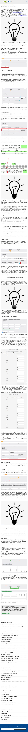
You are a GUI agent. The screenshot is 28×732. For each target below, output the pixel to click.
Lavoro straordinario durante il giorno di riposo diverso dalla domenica (11, 671)
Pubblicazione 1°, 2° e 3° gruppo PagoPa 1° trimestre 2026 (9, 635)
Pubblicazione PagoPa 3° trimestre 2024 (6, 709)
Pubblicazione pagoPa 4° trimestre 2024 (6, 698)
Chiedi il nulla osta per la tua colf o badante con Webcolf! (9, 702)
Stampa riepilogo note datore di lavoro (6, 639)
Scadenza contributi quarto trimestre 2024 (7, 700)
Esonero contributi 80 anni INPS (5, 717)
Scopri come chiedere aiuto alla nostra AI (7, 633)
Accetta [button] (7, 729)
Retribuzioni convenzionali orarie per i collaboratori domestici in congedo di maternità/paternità (11, 631)
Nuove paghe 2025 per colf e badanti (6, 692)
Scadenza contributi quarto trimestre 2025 (7, 652)
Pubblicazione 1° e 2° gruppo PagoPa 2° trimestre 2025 (9, 673)
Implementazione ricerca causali (5, 679)
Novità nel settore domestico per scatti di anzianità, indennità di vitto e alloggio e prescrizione (12, 626)
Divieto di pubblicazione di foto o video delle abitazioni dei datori (10, 683)
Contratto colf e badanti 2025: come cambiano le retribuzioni (9, 658)
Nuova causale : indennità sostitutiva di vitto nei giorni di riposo (10, 656)
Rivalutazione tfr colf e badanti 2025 (6, 694)
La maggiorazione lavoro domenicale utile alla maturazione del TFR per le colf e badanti (13, 681)
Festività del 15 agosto (4, 713)
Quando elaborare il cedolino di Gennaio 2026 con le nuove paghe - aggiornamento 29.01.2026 (13, 645)
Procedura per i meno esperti (17, 12)
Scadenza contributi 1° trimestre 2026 (6, 637)
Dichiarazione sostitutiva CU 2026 (5, 641)
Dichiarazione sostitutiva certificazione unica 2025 (8, 690)
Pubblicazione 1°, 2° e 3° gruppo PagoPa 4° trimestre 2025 (9, 650)
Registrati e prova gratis (6, 613)
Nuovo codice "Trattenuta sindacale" (6, 669)
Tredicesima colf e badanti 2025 (5, 654)
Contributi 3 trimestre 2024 (4, 711)
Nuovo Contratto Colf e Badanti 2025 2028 (7, 660)
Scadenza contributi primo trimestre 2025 (7, 688)
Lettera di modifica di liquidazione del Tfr (6, 677)
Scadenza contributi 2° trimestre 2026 (6, 622)
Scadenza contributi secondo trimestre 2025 (7, 675)
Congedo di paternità (4, 719)
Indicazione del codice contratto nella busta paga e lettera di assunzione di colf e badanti (13, 624)
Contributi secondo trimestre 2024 (5, 721)
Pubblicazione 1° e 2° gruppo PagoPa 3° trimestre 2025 (9, 662)
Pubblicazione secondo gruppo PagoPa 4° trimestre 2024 (9, 696)
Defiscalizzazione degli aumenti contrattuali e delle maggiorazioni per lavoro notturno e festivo (13, 648)
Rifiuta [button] (20, 729)
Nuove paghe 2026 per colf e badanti (6, 643)
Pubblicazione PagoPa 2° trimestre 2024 (6, 715)
